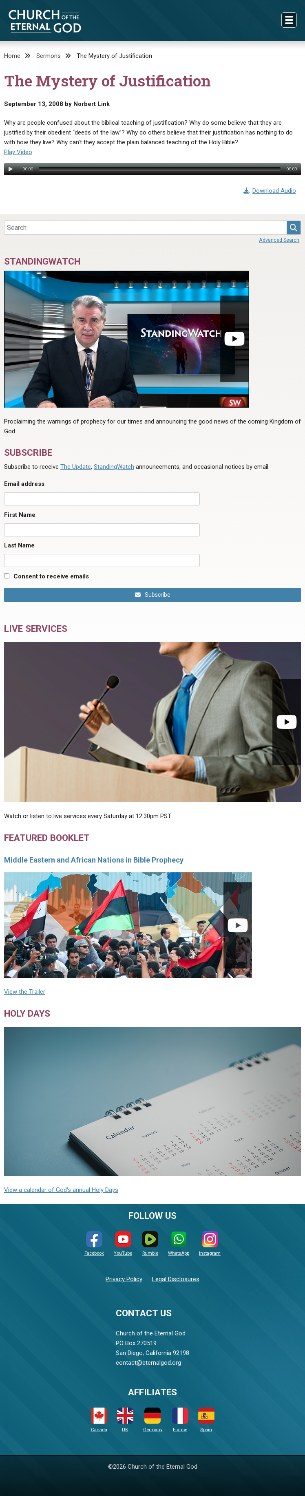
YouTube (123, 1243)
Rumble (150, 1243)
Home (12, 56)
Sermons (48, 56)
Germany (152, 1420)
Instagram (210, 1243)
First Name (19, 515)
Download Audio (269, 190)
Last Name (19, 545)
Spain (206, 1420)
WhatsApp (178, 1243)
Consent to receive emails (51, 576)
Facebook (94, 1243)
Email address (24, 484)
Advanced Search (279, 240)
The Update (75, 466)
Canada (99, 1420)
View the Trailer (24, 991)
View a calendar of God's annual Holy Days (61, 1190)
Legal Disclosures (175, 1279)
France (180, 1420)
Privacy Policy (124, 1279)
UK (125, 1420)
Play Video (18, 152)
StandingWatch (114, 466)
